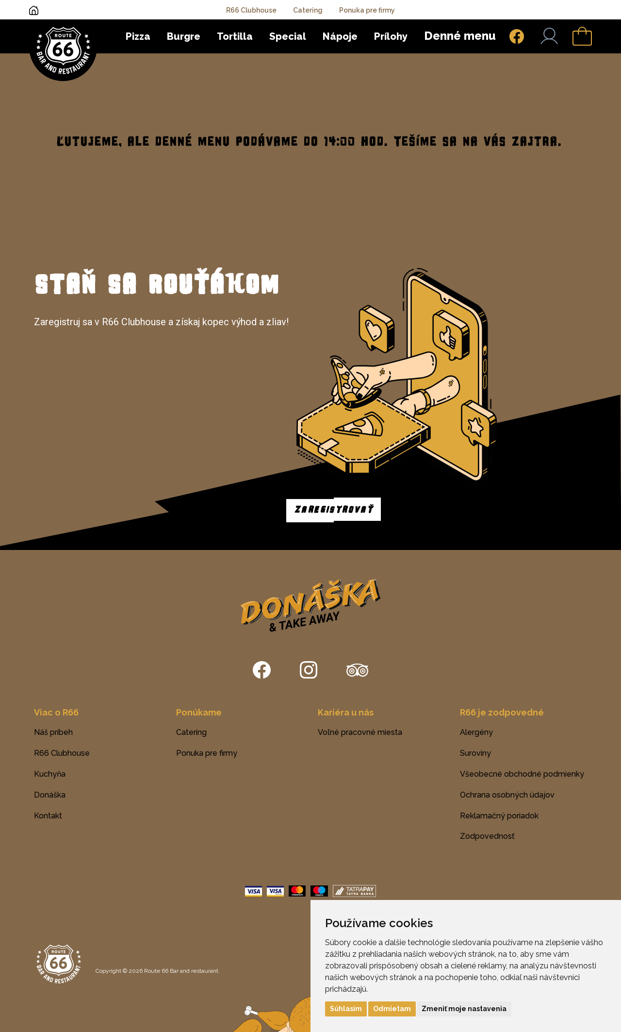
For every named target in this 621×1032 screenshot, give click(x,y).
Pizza (138, 36)
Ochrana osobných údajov (507, 794)
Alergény (476, 732)
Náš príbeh (53, 732)
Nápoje (340, 36)
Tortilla (235, 36)
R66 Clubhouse (251, 10)
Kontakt (48, 815)
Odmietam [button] (392, 1009)
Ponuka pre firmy (367, 10)
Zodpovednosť (487, 836)
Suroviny (475, 753)
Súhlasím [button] (346, 1009)
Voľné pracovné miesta (360, 732)
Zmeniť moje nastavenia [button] (464, 1009)
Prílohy (391, 36)
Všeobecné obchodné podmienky (522, 774)
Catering (308, 10)
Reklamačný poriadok (499, 815)
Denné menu (460, 36)
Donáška (49, 794)
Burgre (183, 36)
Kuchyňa (49, 774)
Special (287, 36)
